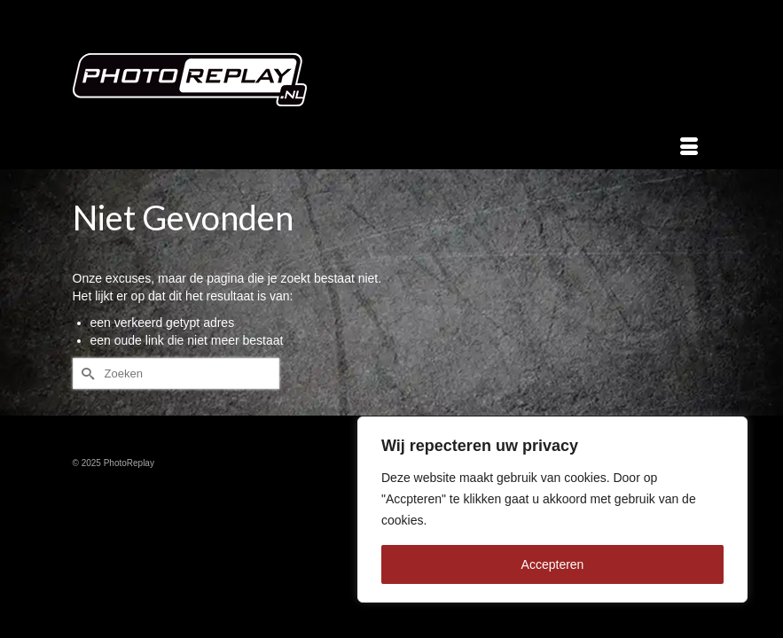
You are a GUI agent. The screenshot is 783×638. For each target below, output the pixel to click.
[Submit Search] (86, 373)
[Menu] (689, 147)
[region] (552, 509)
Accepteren (552, 564)
